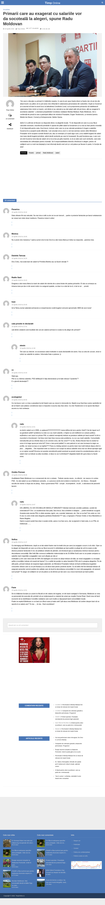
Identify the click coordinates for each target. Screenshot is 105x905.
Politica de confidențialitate (83, 859)
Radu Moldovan (48, 153)
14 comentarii (10, 119)
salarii (57, 153)
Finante (31, 153)
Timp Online (21, 29)
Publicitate (77, 851)
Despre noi (77, 847)
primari (38, 153)
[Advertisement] (61, 177)
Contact (76, 855)
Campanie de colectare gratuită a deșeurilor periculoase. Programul (66, 713)
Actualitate (6, 9)
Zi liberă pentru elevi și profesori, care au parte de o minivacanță (68, 727)
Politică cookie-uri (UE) (81, 862)
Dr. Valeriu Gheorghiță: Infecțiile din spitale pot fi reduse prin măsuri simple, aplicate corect (68, 771)
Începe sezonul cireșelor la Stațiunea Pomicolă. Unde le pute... (21, 869)
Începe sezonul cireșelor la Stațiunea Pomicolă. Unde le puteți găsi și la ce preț (67, 756)
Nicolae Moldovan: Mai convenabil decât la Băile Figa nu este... (22, 890)
